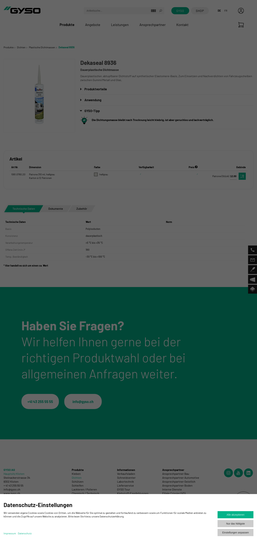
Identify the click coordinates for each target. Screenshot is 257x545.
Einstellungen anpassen (235, 532)
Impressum (10, 533)
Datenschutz (25, 533)
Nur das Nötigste (235, 523)
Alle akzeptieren (236, 514)
